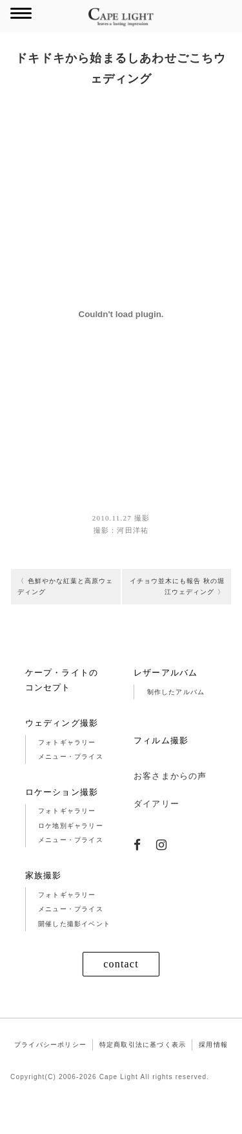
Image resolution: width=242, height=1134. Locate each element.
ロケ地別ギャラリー (70, 845)
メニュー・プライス (70, 777)
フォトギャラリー (67, 762)
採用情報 (213, 1065)
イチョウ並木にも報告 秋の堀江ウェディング (180, 590)
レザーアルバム (165, 692)
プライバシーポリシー (50, 1065)
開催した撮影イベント (74, 943)
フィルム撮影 (161, 761)
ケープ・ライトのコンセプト (62, 700)
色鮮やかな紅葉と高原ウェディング (63, 590)
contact (121, 984)
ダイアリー (156, 824)
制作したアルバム (176, 712)
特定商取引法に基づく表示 (142, 1065)
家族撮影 (43, 895)
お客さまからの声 (170, 796)
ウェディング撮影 (62, 743)
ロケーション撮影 (62, 812)
